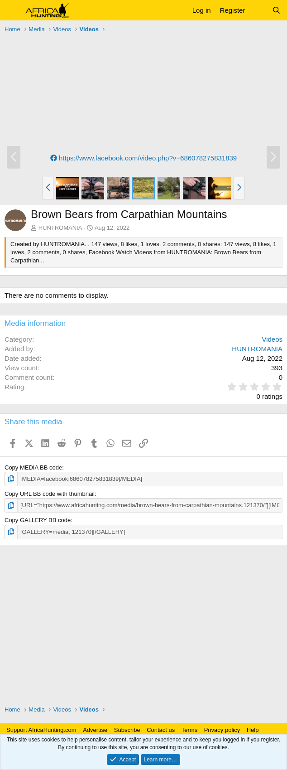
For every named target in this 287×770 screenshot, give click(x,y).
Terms (189, 729)
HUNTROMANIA (60, 227)
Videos (272, 339)
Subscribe (127, 729)
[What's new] (258, 10)
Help (253, 729)
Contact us (161, 729)
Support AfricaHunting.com (41, 729)
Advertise (95, 729)
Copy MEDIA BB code (33, 467)
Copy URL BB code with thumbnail (50, 493)
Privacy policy (222, 729)
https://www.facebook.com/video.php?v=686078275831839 (143, 158)
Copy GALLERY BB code (38, 520)
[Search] (276, 10)
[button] (12, 10)
